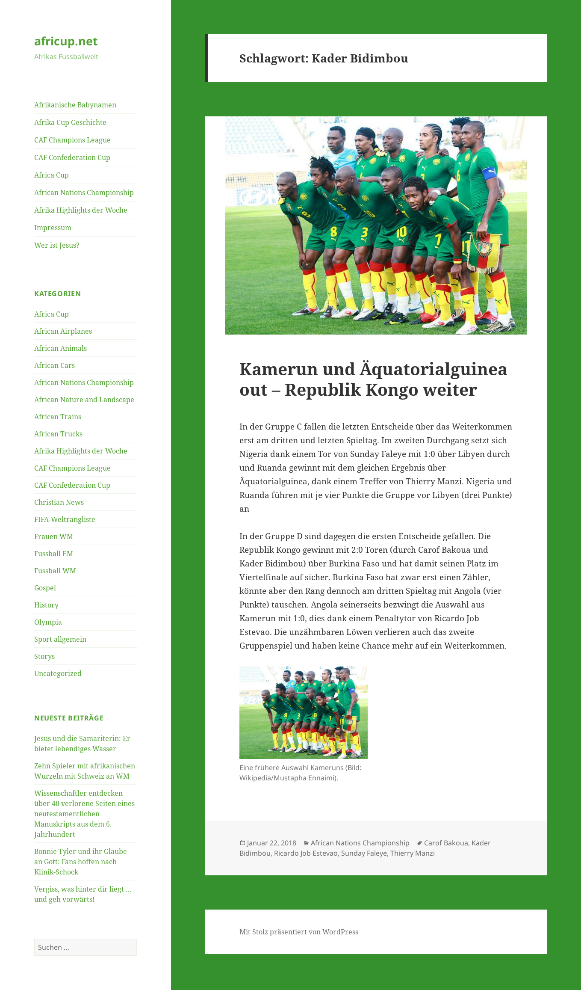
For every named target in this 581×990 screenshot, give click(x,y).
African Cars (54, 365)
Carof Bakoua (446, 843)
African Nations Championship (84, 192)
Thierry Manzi (412, 853)
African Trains (57, 416)
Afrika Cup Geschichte (70, 122)
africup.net (66, 41)
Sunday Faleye (364, 853)
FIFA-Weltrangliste (64, 519)
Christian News (59, 502)
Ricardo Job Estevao (306, 853)
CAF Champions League (72, 140)
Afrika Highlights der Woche (80, 210)
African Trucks (58, 434)
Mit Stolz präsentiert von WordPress (298, 932)
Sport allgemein (60, 639)
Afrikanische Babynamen (75, 105)
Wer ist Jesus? (57, 245)
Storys (44, 656)
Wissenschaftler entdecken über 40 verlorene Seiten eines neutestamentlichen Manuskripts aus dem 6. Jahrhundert (84, 813)
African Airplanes (63, 331)
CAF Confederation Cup (72, 157)
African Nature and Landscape (84, 399)
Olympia (48, 622)
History (46, 605)
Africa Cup (51, 175)
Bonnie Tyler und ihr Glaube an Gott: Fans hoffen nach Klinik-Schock (80, 862)
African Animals (60, 348)
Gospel (45, 588)
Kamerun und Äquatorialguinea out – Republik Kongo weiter (373, 378)
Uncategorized (58, 673)
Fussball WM (55, 570)
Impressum (52, 227)
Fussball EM (53, 553)
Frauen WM (53, 536)
